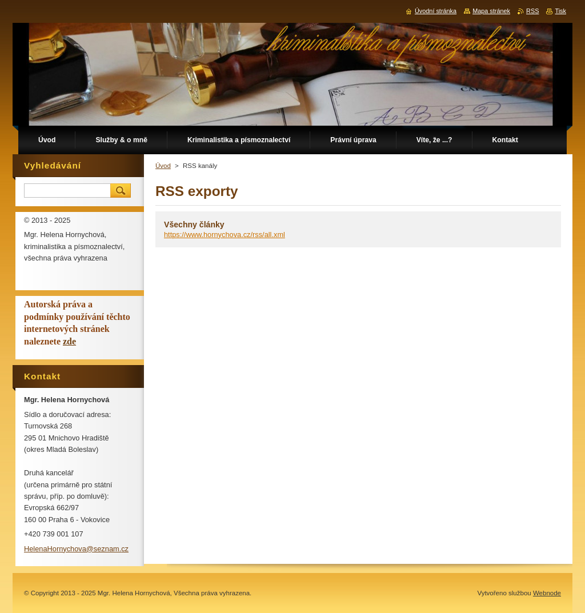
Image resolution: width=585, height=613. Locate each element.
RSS (532, 10)
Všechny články (194, 224)
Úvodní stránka (435, 10)
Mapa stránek (491, 10)
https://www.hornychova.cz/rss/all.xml (224, 234)
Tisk (560, 10)
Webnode (547, 593)
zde (69, 341)
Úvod (163, 165)
